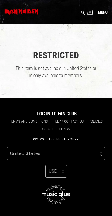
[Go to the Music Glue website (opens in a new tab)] (56, 194)
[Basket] (90, 12)
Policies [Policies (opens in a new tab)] (96, 121)
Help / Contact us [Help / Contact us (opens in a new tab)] (68, 121)
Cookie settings (56, 129)
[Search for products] (83, 12)
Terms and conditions (28, 121)
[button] (103, 12)
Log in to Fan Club (57, 114)
